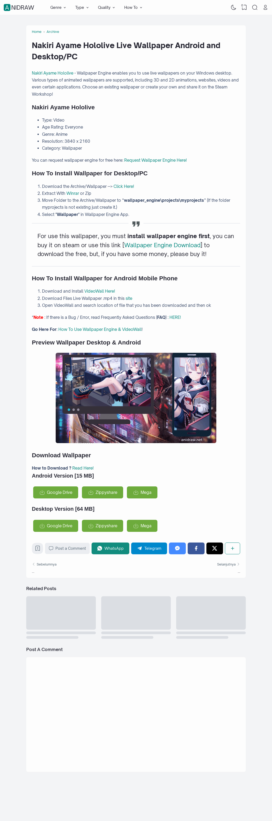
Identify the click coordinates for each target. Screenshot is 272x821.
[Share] (232, 548)
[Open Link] (265, 7)
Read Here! (83, 468)
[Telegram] (149, 548)
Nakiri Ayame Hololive (52, 73)
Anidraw (19, 7)
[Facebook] (196, 548)
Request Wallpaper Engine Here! (155, 160)
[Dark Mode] (234, 7)
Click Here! (124, 186)
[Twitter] (214, 548)
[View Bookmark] (244, 7)
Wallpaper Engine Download (162, 245)
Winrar (73, 193)
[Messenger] (177, 548)
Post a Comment (67, 548)
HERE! (175, 317)
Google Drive (59, 492)
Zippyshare (106, 492)
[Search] (255, 7)
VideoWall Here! (99, 291)
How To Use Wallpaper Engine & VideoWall (100, 329)
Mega (146, 492)
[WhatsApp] (111, 548)
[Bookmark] (37, 549)
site (129, 298)
